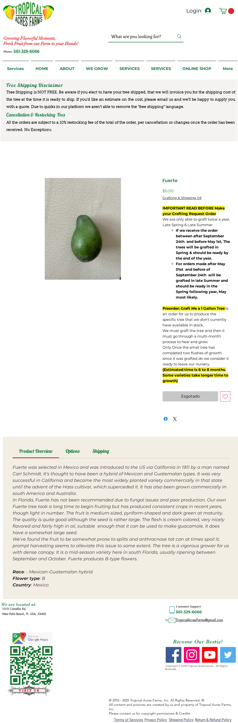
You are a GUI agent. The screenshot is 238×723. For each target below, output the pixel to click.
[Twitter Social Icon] (228, 655)
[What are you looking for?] (138, 36)
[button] (226, 11)
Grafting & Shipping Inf (182, 198)
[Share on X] (175, 419)
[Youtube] (210, 655)
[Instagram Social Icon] (192, 655)
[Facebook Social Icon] (173, 655)
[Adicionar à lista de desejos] (225, 396)
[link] (35, 451)
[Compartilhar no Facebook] (166, 419)
